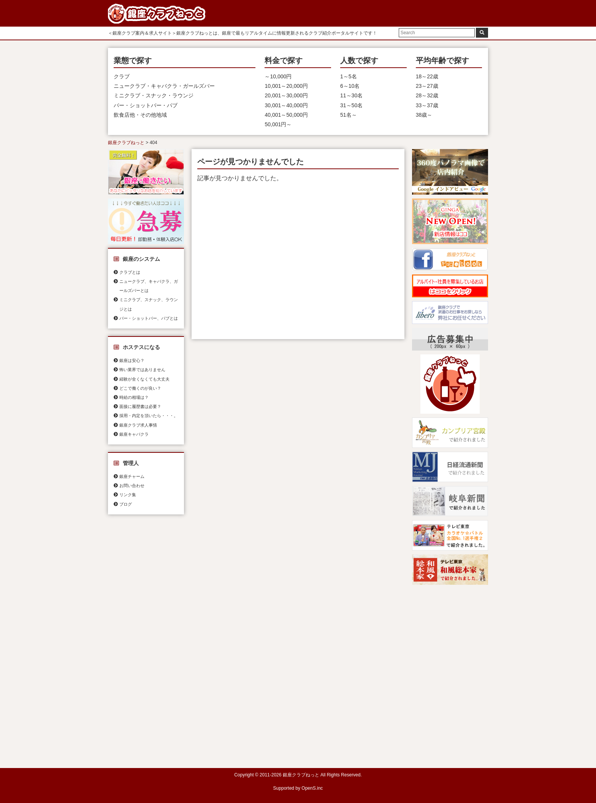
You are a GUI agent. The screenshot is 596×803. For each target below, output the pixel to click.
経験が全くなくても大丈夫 (144, 379)
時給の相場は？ (134, 397)
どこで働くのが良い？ (140, 388)
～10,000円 (278, 76)
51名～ (348, 115)
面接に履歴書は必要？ (140, 406)
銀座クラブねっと (126, 142)
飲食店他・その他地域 (140, 115)
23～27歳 (427, 86)
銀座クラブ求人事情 (138, 425)
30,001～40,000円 (286, 105)
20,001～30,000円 (286, 95)
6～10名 (350, 86)
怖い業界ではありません (142, 369)
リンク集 (127, 494)
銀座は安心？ (131, 360)
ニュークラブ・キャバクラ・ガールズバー (164, 86)
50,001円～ (278, 124)
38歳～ (424, 115)
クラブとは (129, 272)
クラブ (122, 76)
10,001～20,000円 (286, 86)
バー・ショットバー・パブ (146, 105)
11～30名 (351, 95)
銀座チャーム (131, 476)
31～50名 (351, 105)
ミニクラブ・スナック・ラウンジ (153, 95)
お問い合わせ (131, 485)
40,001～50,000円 (286, 115)
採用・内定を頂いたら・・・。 (148, 415)
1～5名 (348, 76)
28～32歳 (427, 95)
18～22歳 (427, 76)
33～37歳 (427, 105)
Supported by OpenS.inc (298, 788)
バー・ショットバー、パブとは (148, 318)
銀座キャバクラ (134, 434)
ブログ (125, 504)
